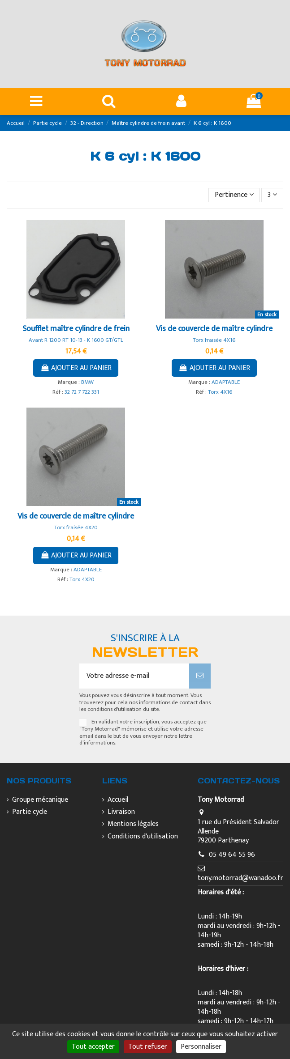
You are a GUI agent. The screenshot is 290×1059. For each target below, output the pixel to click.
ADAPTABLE (226, 382)
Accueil (118, 800)
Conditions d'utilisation (143, 837)
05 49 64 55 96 (232, 855)
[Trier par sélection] (234, 195)
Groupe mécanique (40, 800)
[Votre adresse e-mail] (134, 676)
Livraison (121, 812)
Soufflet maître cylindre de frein (76, 329)
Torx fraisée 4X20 (76, 527)
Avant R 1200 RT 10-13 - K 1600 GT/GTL (76, 340)
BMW (87, 382)
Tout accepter (93, 1047)
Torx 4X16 (220, 392)
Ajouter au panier (76, 368)
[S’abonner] (200, 676)
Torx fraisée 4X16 (214, 340)
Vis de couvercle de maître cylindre (214, 329)
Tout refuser (147, 1047)
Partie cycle (29, 812)
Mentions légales (133, 824)
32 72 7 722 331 (82, 392)
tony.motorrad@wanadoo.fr (240, 878)
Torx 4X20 (82, 579)
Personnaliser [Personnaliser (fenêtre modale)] (201, 1047)
